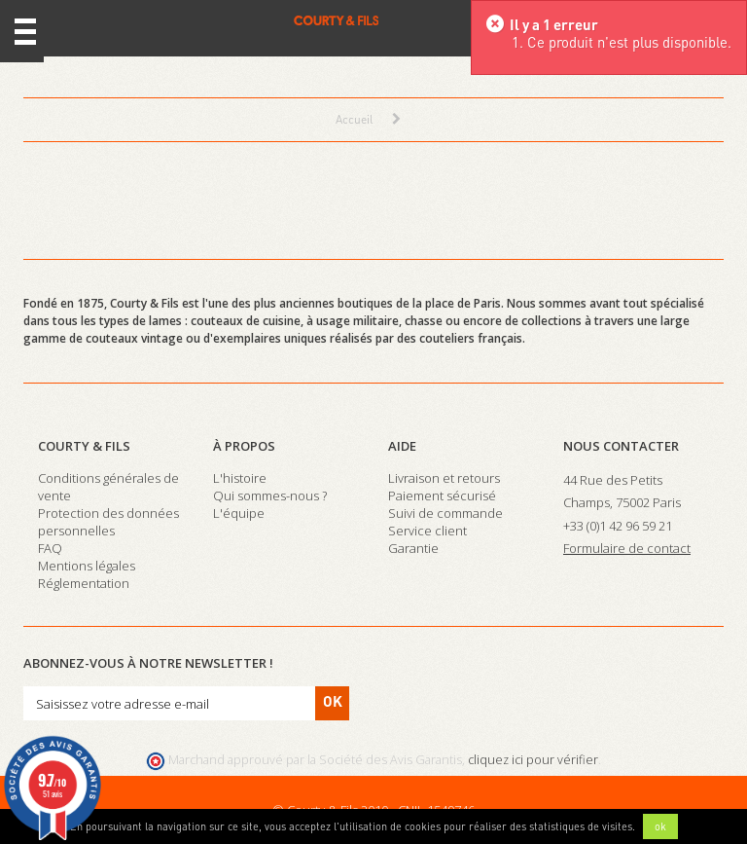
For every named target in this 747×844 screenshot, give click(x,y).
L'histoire (240, 478)
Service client (427, 530)
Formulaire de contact (627, 548)
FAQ (50, 548)
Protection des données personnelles (108, 521)
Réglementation (83, 583)
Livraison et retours (444, 478)
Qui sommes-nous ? (270, 495)
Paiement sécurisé (442, 495)
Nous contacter (621, 446)
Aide (402, 446)
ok (660, 826)
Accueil (355, 119)
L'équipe (239, 513)
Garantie (413, 548)
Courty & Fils (84, 446)
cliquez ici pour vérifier (533, 760)
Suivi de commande (445, 513)
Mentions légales (86, 565)
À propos (244, 446)
